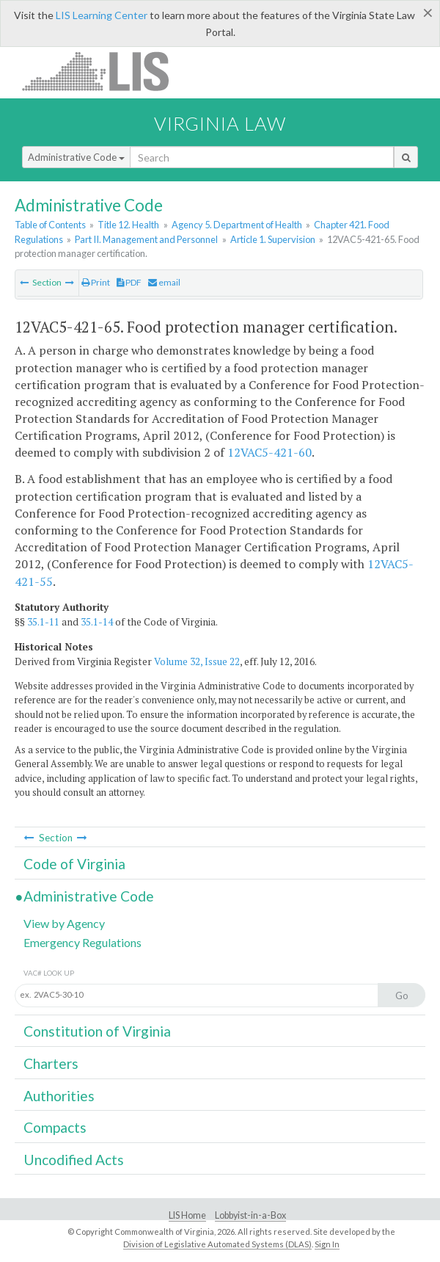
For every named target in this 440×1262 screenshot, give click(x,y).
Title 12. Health (128, 225)
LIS (104, 71)
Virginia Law (220, 123)
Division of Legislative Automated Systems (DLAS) (217, 1244)
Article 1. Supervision (272, 239)
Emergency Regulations (82, 942)
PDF (129, 282)
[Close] (427, 12)
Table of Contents (50, 225)
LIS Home (187, 1215)
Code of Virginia (74, 863)
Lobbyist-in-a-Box (250, 1215)
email (164, 282)
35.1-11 (43, 621)
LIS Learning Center (101, 15)
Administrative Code (76, 157)
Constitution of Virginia (97, 1031)
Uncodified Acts (73, 1159)
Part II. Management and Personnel (146, 239)
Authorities (59, 1095)
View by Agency (64, 923)
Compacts (55, 1127)
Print (95, 282)
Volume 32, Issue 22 (197, 661)
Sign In (327, 1244)
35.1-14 (97, 621)
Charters (50, 1063)
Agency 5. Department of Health (237, 225)
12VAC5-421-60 (269, 452)
